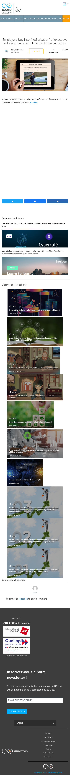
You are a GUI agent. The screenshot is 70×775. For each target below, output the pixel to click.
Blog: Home (7, 19)
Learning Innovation (49, 19)
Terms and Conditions (48, 741)
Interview (30, 19)
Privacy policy (48, 745)
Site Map (48, 733)
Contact (48, 749)
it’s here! (34, 102)
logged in (23, 598)
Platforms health (48, 753)
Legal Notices (48, 737)
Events (19, 19)
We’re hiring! (48, 757)
